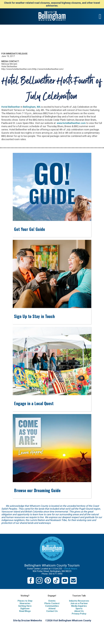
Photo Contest (51, 603)
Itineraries (25, 603)
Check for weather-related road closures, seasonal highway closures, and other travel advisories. (52, 4)
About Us (79, 611)
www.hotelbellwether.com (71, 123)
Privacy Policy (79, 613)
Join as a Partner (79, 603)
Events (52, 601)
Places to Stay (25, 601)
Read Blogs (25, 611)
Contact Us (52, 611)
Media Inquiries (79, 606)
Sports (79, 608)
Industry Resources (79, 601)
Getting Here (25, 606)
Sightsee (25, 608)
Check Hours (70, 568)
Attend (51, 608)
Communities (52, 606)
